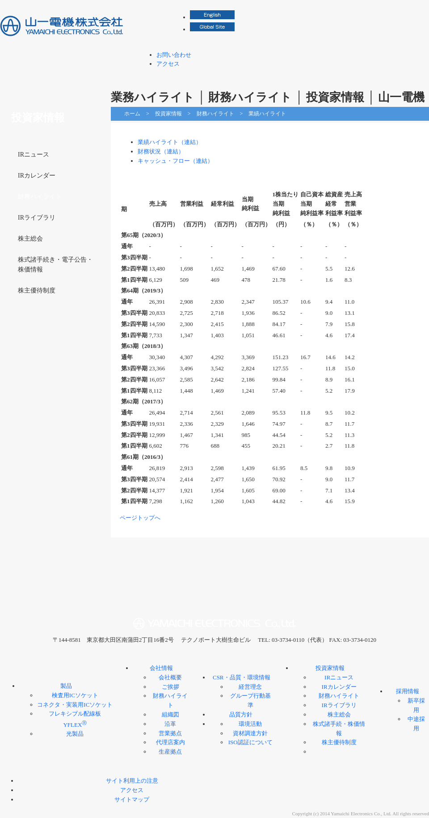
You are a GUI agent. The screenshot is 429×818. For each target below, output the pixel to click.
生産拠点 (170, 751)
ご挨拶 (170, 686)
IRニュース (33, 154)
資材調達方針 (250, 733)
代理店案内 (170, 742)
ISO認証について (250, 742)
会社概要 (170, 677)
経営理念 (250, 686)
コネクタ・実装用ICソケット (75, 704)
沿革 (170, 724)
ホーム (132, 113)
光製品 (75, 733)
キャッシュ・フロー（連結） (175, 160)
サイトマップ (131, 799)
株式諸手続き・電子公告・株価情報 (55, 264)
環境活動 (250, 724)
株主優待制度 (36, 290)
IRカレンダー (36, 175)
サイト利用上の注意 (132, 780)
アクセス (168, 63)
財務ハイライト (215, 113)
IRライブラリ (36, 217)
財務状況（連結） (161, 151)
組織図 (170, 714)
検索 (424, 8)
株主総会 (30, 238)
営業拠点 (170, 733)
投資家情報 (342, 75)
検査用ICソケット (75, 695)
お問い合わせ (173, 54)
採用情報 (400, 75)
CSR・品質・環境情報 (277, 75)
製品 (155, 75)
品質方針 (240, 714)
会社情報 (213, 75)
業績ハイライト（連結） (170, 142)
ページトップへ (140, 517)
